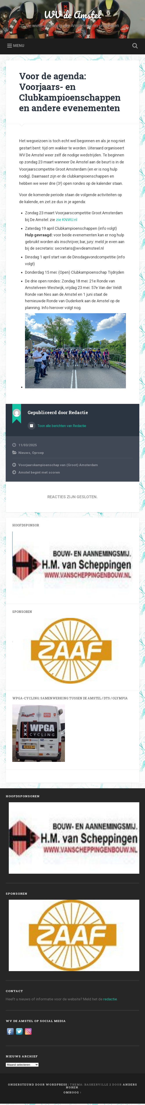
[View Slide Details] (72, 565)
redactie (110, 1000)
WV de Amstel (72, 15)
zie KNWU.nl (66, 221)
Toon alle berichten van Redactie (61, 427)
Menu (18, 47)
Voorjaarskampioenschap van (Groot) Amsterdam (58, 466)
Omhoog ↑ (72, 1093)
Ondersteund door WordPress (37, 1086)
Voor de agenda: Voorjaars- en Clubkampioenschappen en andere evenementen (70, 93)
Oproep (38, 454)
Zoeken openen (134, 47)
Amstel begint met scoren (39, 474)
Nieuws (24, 454)
